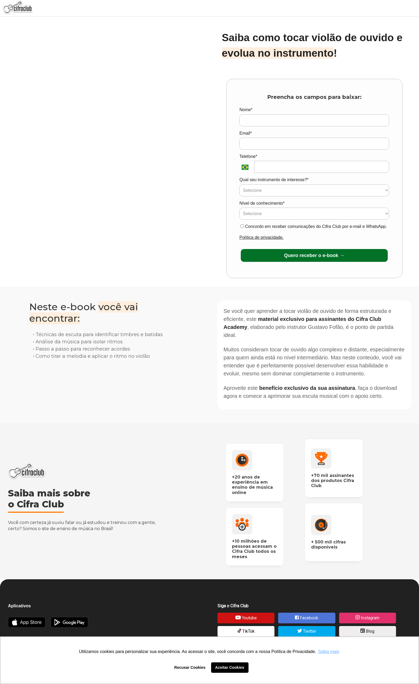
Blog (367, 631)
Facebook (306, 617)
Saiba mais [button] (328, 651)
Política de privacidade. (261, 237)
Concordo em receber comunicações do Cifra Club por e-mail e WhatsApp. (313, 226)
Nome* (246, 109)
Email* (245, 133)
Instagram (367, 617)
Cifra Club (26, 470)
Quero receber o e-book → (314, 255)
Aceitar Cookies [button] (229, 667)
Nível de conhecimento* (262, 203)
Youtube (246, 617)
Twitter (306, 631)
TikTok (246, 631)
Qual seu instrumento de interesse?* (274, 179)
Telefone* (248, 156)
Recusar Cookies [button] (189, 667)
